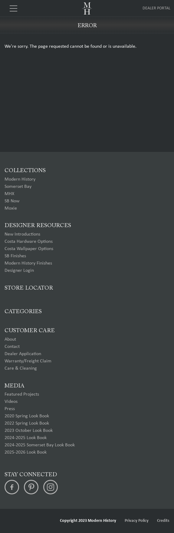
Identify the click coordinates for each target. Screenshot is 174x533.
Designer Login (19, 270)
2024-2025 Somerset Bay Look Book (40, 445)
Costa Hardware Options (29, 241)
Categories (23, 312)
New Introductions (22, 234)
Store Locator (29, 288)
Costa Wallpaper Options (29, 248)
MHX (9, 193)
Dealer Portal (156, 8)
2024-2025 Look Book (26, 437)
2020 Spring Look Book (27, 416)
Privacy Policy (137, 521)
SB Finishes (15, 256)
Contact (12, 346)
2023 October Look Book (29, 430)
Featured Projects (22, 394)
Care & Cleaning (21, 368)
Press (10, 408)
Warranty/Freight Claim (28, 361)
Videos (11, 401)
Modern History (20, 179)
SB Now (12, 201)
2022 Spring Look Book (27, 423)
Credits (163, 521)
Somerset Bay (18, 186)
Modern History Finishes (28, 263)
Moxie (11, 208)
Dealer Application (23, 354)
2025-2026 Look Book (26, 452)
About (10, 339)
